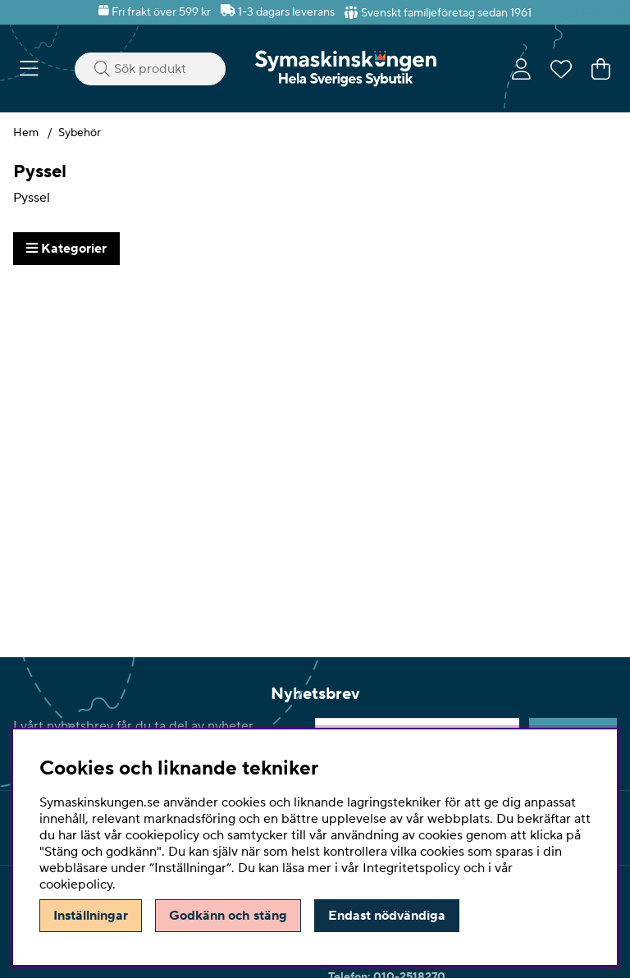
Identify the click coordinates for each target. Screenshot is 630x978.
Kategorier (66, 248)
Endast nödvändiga (386, 915)
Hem (26, 133)
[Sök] (150, 69)
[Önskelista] (561, 69)
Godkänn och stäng (228, 915)
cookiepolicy (75, 884)
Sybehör (79, 133)
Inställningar (90, 915)
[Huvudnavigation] (29, 69)
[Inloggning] (521, 69)
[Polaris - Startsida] (345, 68)
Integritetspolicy (411, 868)
